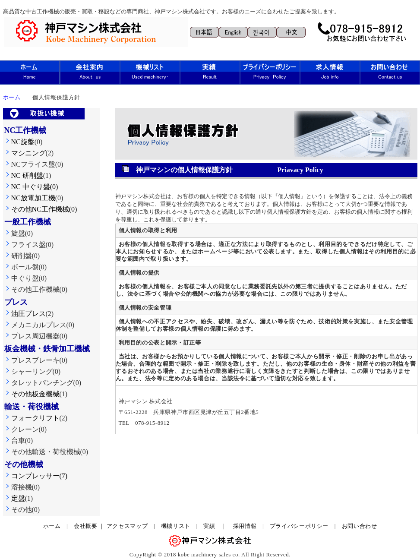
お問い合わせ (359, 526)
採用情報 (245, 526)
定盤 (14, 498)
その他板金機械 (32, 394)
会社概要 (86, 526)
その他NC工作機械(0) (40, 209)
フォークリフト (32, 418)
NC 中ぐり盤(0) (34, 186)
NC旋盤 (19, 141)
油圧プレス (25, 313)
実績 (209, 526)
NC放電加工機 (29, 198)
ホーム (52, 526)
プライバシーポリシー (299, 526)
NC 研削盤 (23, 175)
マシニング (25, 153)
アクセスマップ (127, 526)
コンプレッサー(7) (36, 476)
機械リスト (178, 526)
